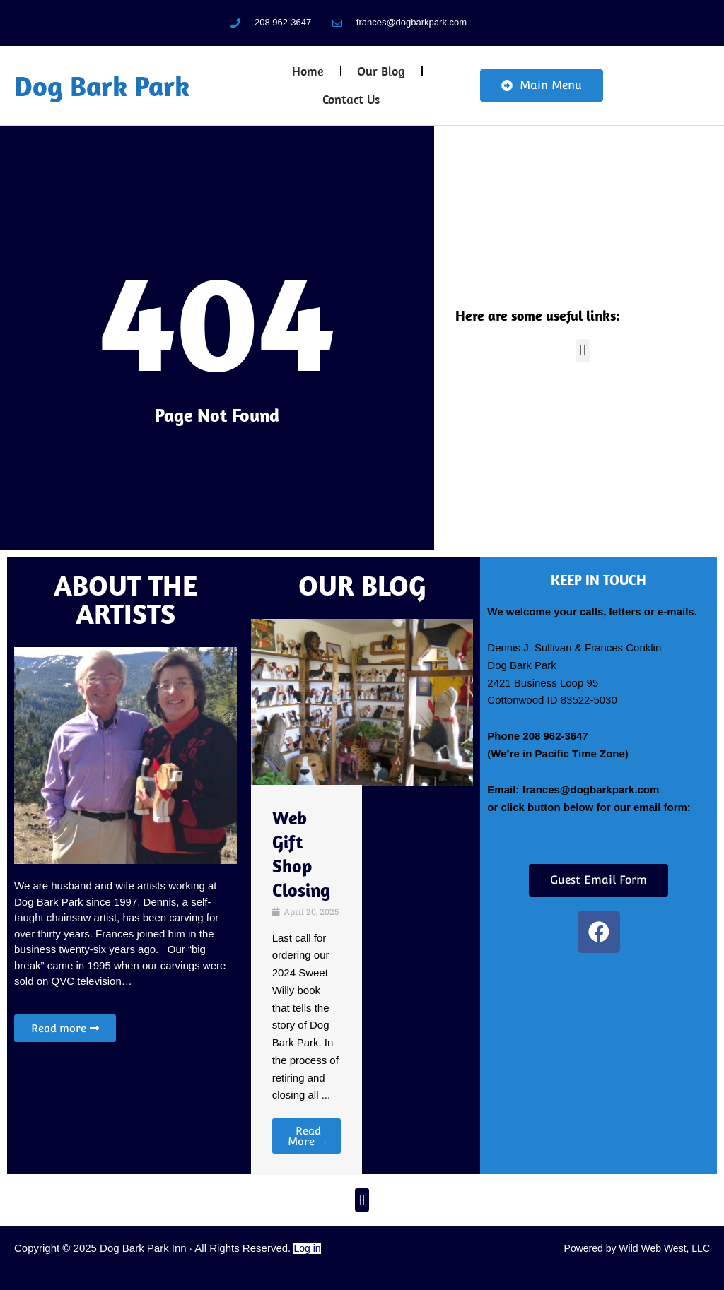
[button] (583, 350)
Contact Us (351, 99)
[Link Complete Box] (306, 980)
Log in (306, 1248)
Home (308, 71)
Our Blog (381, 71)
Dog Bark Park (101, 85)
